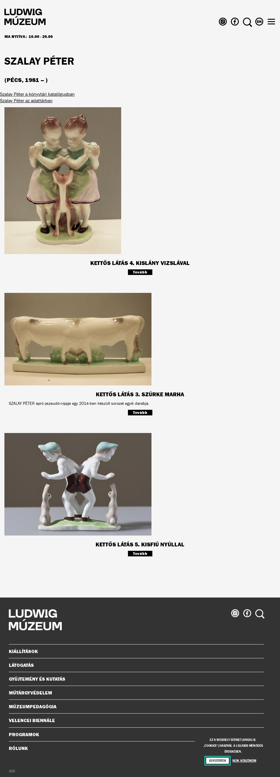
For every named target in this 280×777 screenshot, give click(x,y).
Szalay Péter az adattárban (26, 100)
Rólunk (134, 748)
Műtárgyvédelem (134, 693)
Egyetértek (217, 761)
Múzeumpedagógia (134, 706)
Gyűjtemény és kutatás (134, 679)
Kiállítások (23, 651)
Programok (24, 734)
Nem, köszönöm (244, 761)
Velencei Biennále (134, 720)
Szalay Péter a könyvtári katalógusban (37, 94)
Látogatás (134, 665)
